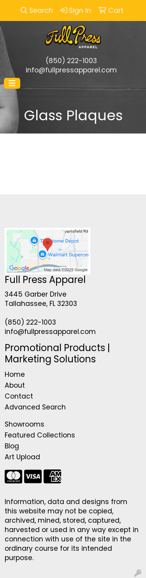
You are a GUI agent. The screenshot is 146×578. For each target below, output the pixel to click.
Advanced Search (35, 407)
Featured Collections (40, 435)
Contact (19, 396)
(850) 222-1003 (71, 60)
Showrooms (24, 424)
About (15, 385)
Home (15, 374)
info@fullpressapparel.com (71, 70)
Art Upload (22, 457)
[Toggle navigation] (12, 83)
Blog (12, 446)
